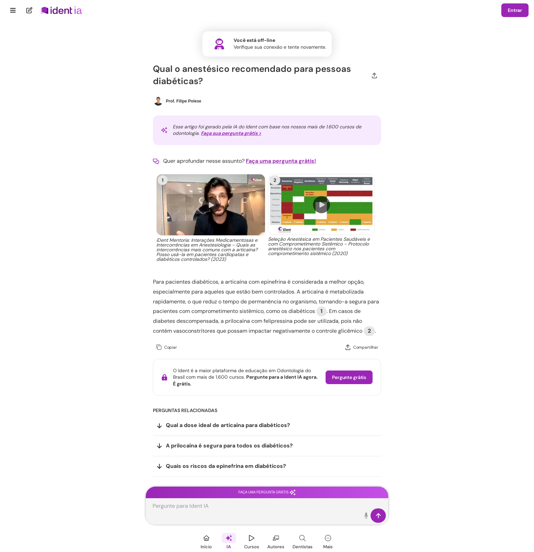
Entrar (515, 10)
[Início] (206, 541)
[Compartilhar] (374, 75)
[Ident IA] (229, 541)
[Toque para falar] (366, 515)
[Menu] (13, 10)
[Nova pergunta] (29, 10)
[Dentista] (303, 541)
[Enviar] (378, 515)
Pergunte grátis (349, 377)
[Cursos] (251, 541)
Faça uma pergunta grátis (267, 492)
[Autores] (275, 541)
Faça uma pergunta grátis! (281, 160)
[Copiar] (166, 347)
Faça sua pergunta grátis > (231, 133)
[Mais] (328, 541)
